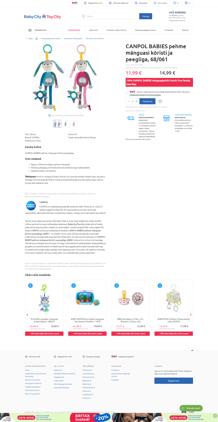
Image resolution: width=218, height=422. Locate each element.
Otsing (145, 16)
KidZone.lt (87, 391)
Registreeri (173, 380)
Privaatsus (115, 370)
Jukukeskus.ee (88, 374)
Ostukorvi (147, 101)
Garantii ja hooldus (32, 380)
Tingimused (58, 381)
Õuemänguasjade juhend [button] (145, 30)
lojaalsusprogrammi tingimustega (145, 95)
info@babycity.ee (176, 15)
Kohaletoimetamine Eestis (64, 374)
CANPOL (44, 202)
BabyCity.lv (87, 384)
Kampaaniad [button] (74, 30)
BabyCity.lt (87, 381)
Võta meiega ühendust (63, 384)
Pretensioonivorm (32, 390)
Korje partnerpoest (61, 388)
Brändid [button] (185, 30)
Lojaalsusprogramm (33, 387)
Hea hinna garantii (32, 394)
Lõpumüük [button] (93, 30)
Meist (27, 370)
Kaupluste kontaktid (33, 383)
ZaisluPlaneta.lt (89, 388)
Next (191, 315)
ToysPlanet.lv (88, 395)
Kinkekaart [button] (169, 30)
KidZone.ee (87, 370)
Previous (27, 315)
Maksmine (58, 370)
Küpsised (115, 380)
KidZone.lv (87, 398)
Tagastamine (59, 377)
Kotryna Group (88, 377)
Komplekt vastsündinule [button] (116, 30)
